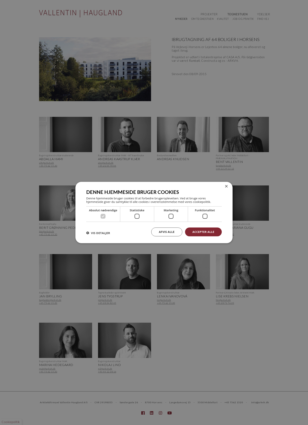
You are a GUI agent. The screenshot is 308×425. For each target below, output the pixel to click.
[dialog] (154, 212)
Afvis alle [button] (167, 232)
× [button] (226, 186)
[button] (98, 233)
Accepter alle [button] (203, 232)
